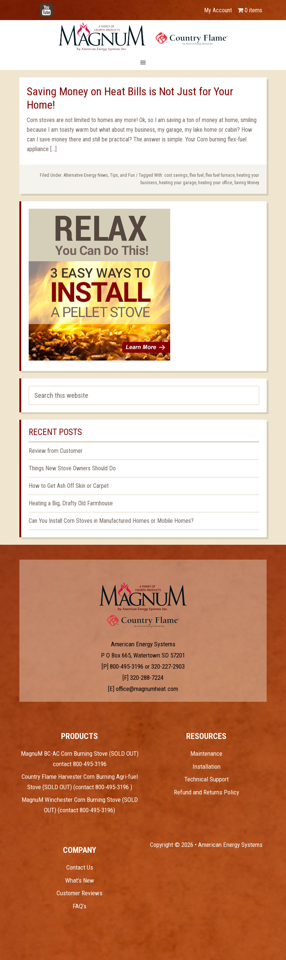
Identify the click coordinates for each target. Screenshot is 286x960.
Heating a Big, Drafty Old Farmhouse (71, 503)
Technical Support (206, 779)
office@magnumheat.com (147, 688)
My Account (218, 10)
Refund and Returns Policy (206, 792)
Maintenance (206, 753)
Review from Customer (56, 450)
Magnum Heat (143, 36)
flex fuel (197, 175)
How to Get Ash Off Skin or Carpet (69, 485)
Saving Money (246, 182)
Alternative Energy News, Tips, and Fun (99, 175)
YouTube (57, 6)
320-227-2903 (168, 666)
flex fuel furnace (220, 175)
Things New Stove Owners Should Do (72, 468)
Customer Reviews (79, 893)
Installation (206, 766)
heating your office (215, 182)
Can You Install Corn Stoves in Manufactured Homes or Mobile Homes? (111, 520)
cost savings (176, 175)
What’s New (79, 880)
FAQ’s (79, 906)
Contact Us (79, 867)
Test (143, 596)
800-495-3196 (126, 666)
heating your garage (177, 182)
